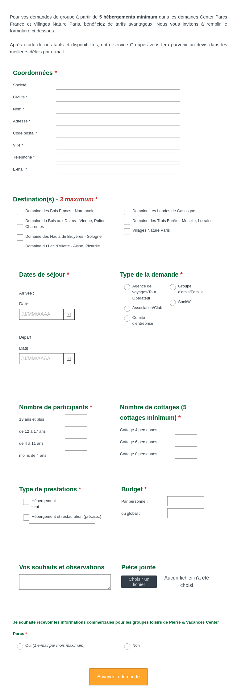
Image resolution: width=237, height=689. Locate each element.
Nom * (18, 109)
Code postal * (25, 133)
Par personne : (134, 482)
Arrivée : (26, 280)
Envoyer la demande (118, 641)
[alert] (65, 311)
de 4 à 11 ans (31, 424)
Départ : (26, 324)
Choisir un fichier (139, 557)
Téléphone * (24, 157)
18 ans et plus (31, 400)
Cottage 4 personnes (138, 411)
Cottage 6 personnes (138, 423)
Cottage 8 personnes (138, 435)
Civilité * (20, 97)
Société (19, 85)
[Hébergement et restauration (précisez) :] (62, 509)
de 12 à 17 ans (32, 412)
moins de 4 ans (32, 436)
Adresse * (21, 121)
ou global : (130, 494)
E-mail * (20, 169)
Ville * (18, 145)
